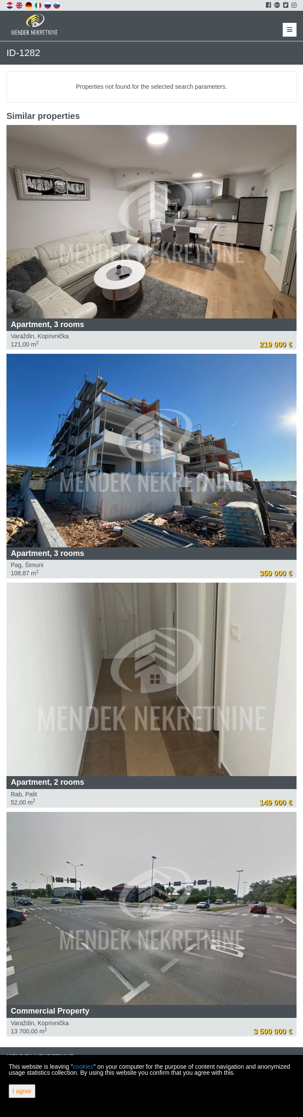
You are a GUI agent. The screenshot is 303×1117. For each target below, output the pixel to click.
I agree (22, 1091)
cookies (83, 1066)
